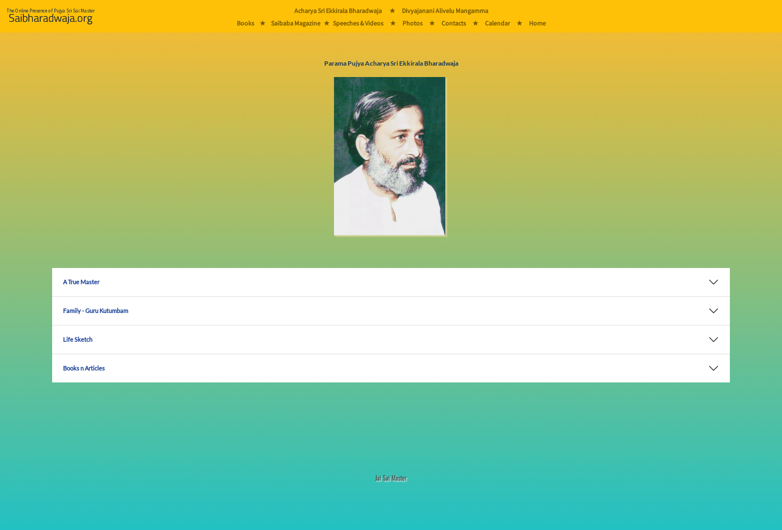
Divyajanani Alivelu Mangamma (445, 11)
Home (537, 23)
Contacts (454, 23)
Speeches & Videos (358, 23)
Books (245, 23)
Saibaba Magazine (295, 23)
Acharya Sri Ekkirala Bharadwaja (338, 11)
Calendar (497, 23)
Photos (412, 23)
